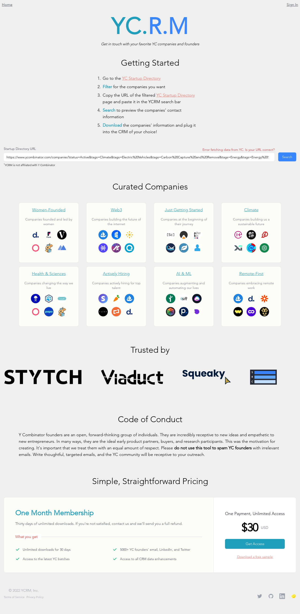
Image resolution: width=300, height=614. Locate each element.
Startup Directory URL (20, 149)
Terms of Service (14, 597)
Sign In (292, 4)
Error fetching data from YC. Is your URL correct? (238, 150)
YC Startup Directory (141, 78)
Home (7, 4)
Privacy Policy (35, 597)
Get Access (255, 544)
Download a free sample (255, 557)
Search (287, 157)
